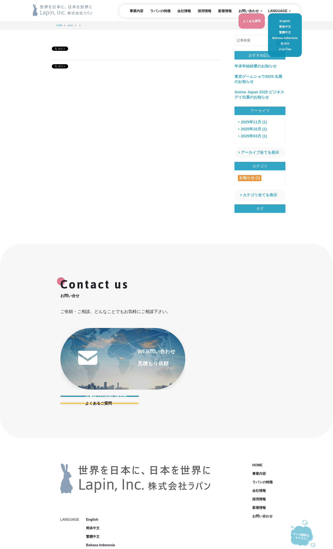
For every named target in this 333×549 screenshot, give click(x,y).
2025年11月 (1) (254, 122)
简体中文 (250, 459)
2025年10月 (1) (254, 129)
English (250, 450)
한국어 (249, 484)
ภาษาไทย (251, 493)
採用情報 (204, 11)
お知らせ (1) (249, 178)
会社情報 (184, 11)
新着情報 (225, 11)
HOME (166, 450)
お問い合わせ (248, 11)
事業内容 (136, 11)
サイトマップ (187, 518)
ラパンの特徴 (160, 11)
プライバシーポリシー (152, 518)
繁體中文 (250, 467)
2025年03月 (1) (254, 136)
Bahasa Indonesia (258, 476)
